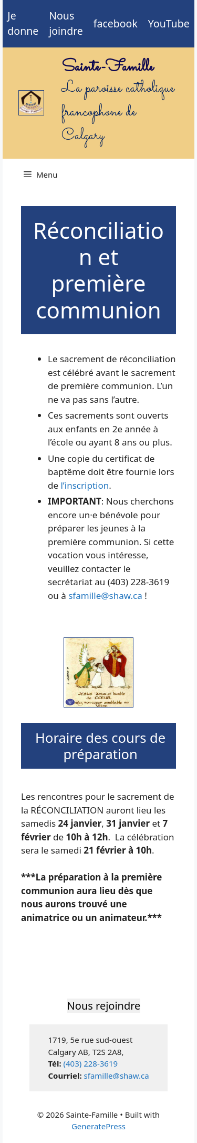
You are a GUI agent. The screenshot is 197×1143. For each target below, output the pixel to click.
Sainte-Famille (107, 67)
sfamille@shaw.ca (105, 595)
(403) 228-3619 (91, 1063)
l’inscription (84, 485)
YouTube (169, 23)
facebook (116, 23)
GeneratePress (98, 1126)
